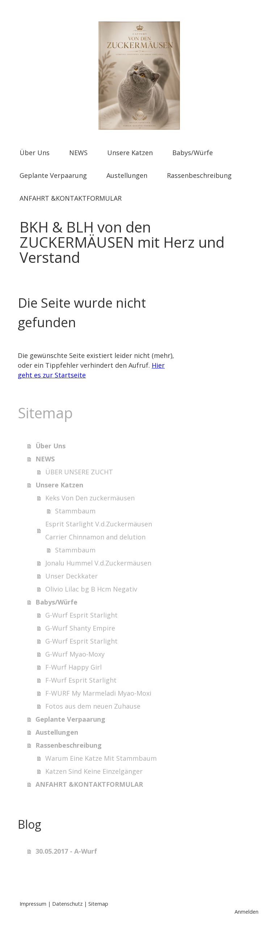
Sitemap (98, 903)
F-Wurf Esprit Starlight (81, 680)
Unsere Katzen (130, 152)
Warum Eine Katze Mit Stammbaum (101, 758)
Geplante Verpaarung (53, 175)
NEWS (78, 152)
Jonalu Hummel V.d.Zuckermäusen (98, 563)
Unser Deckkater (71, 576)
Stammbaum (75, 511)
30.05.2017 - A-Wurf (66, 851)
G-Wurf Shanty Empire (80, 628)
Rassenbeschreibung (199, 175)
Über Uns (35, 152)
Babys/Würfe (192, 152)
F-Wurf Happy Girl (73, 667)
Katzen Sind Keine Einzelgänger (94, 771)
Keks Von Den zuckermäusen (90, 498)
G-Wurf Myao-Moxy (75, 654)
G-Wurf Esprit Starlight (81, 615)
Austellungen (126, 175)
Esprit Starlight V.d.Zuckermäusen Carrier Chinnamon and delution (98, 530)
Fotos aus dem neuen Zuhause (92, 706)
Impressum (33, 903)
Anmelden (246, 911)
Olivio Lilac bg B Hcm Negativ (91, 589)
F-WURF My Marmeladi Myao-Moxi (98, 693)
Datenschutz (67, 903)
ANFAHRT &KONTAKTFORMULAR (71, 198)
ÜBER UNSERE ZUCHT (79, 472)
